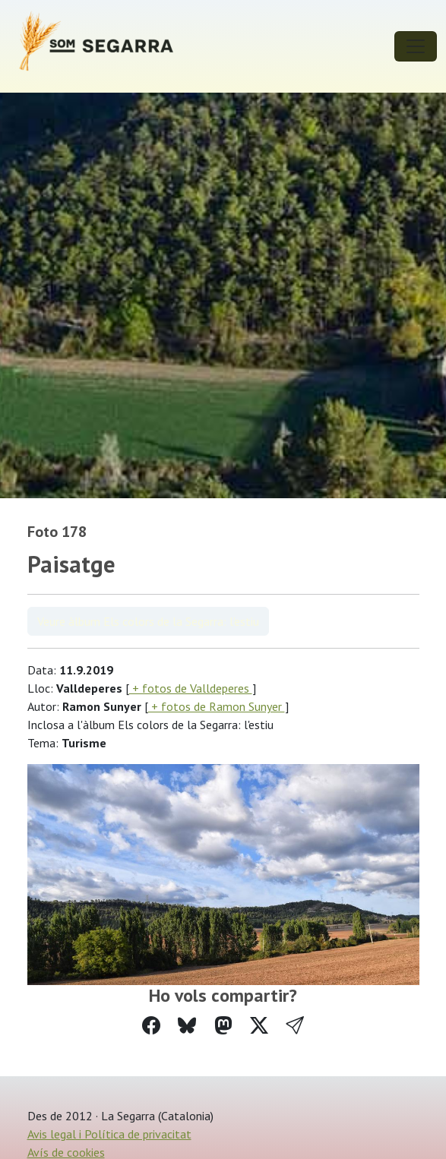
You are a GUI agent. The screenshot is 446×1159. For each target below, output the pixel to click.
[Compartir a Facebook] (151, 1025)
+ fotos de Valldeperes (190, 688)
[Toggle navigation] (415, 46)
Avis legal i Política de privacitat (109, 1134)
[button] (295, 1025)
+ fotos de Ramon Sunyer (216, 706)
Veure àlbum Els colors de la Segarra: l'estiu (148, 621)
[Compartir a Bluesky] (187, 1025)
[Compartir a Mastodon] (223, 1025)
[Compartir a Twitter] (259, 1025)
